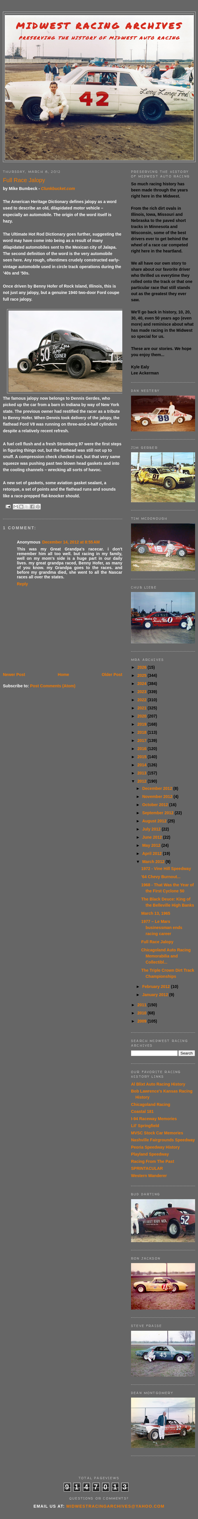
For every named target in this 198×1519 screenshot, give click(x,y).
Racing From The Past (152, 1161)
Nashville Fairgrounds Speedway (163, 1140)
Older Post (112, 674)
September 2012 (158, 812)
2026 (142, 667)
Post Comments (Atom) (52, 686)
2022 (142, 699)
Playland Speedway (150, 1154)
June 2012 (152, 837)
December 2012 (157, 788)
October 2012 (155, 804)
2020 (142, 716)
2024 (142, 683)
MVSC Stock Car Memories (157, 1133)
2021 (142, 708)
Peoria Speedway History (155, 1147)
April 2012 (152, 853)
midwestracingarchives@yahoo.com (115, 1506)
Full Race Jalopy (157, 941)
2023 (142, 691)
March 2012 (153, 861)
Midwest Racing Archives (99, 25)
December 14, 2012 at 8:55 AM (71, 542)
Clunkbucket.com (58, 188)
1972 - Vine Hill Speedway (166, 868)
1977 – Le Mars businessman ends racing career (161, 927)
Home (63, 674)
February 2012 (156, 986)
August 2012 (154, 821)
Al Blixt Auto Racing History (158, 1084)
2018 (142, 732)
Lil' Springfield (145, 1125)
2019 (142, 724)
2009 (142, 1021)
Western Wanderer (149, 1175)
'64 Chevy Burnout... (161, 876)
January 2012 (155, 994)
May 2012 (151, 845)
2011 (142, 1004)
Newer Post (14, 674)
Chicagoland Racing (150, 1104)
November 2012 (157, 796)
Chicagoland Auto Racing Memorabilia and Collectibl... (166, 956)
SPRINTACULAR (147, 1168)
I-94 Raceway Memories (154, 1118)
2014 (142, 765)
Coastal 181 (142, 1111)
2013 (142, 773)
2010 (142, 1013)
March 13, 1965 (155, 913)
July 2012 (152, 829)
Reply (22, 584)
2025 (142, 675)
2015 (142, 756)
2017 (142, 740)
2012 (142, 781)
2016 (142, 748)
